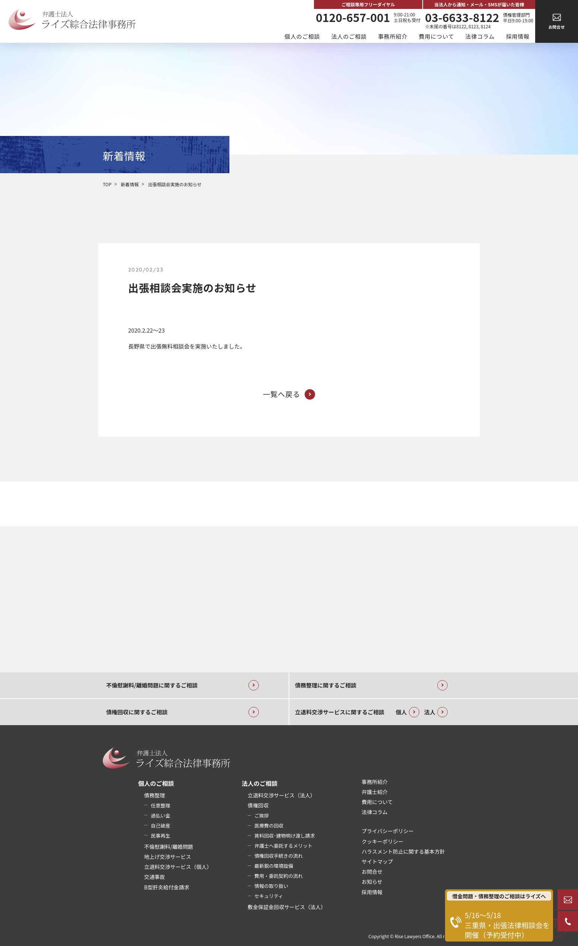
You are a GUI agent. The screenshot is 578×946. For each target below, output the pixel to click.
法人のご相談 (348, 36)
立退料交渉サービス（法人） (281, 795)
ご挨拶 (261, 815)
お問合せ (372, 871)
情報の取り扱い (271, 885)
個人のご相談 (302, 36)
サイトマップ (377, 861)
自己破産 (160, 825)
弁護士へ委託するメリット (283, 845)
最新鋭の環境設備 (273, 865)
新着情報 (130, 184)
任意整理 (160, 805)
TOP (107, 184)
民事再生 (160, 835)
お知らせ (372, 881)
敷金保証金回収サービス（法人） (287, 907)
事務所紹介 (393, 36)
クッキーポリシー (382, 841)
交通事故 (154, 876)
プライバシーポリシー (388, 831)
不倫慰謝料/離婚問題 (168, 846)
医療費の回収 (268, 825)
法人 (436, 712)
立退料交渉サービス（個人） (178, 866)
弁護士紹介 (375, 792)
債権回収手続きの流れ (278, 855)
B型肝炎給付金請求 (166, 887)
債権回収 (258, 805)
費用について (436, 36)
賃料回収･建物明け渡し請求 (284, 835)
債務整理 (154, 795)
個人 (407, 712)
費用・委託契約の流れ (278, 875)
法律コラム (480, 36)
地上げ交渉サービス (167, 856)
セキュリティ (268, 895)
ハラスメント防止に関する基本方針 (403, 851)
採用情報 (518, 36)
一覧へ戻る (289, 394)
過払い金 (160, 815)
